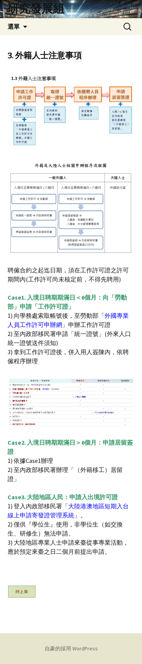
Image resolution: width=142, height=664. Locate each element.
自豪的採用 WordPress (71, 648)
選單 (14, 26)
